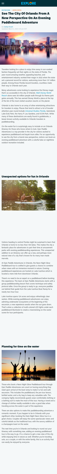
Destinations (6, 10)
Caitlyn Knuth (8, 27)
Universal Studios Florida (35, 111)
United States (16, 10)
